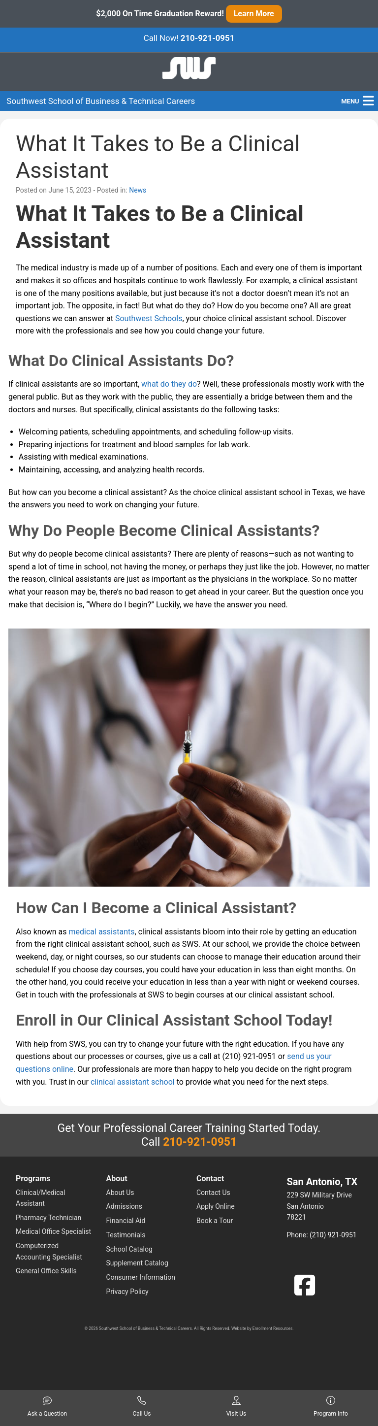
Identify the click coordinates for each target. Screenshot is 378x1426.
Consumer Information (140, 1277)
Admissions (124, 1206)
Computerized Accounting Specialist (49, 1251)
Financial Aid (126, 1221)
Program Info (331, 1406)
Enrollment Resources (272, 1328)
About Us (120, 1192)
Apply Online (215, 1206)
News (137, 190)
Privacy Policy (127, 1291)
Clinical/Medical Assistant (40, 1198)
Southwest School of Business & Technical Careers (100, 101)
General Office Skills (46, 1271)
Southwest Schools (149, 318)
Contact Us (213, 1192)
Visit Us (236, 1406)
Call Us (141, 1406)
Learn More (254, 13)
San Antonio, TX (322, 1182)
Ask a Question (47, 1406)
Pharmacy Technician (48, 1218)
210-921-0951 (208, 38)
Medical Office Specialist (53, 1231)
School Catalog (129, 1249)
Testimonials (126, 1235)
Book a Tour (214, 1221)
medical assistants (102, 931)
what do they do (169, 384)
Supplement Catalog (137, 1263)
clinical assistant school (133, 1082)
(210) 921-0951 (333, 1235)
